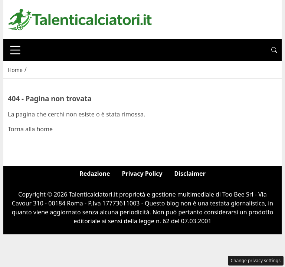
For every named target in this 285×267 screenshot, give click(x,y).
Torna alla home (30, 129)
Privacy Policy (142, 173)
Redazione (94, 173)
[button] (274, 50)
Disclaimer (190, 173)
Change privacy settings (256, 260)
